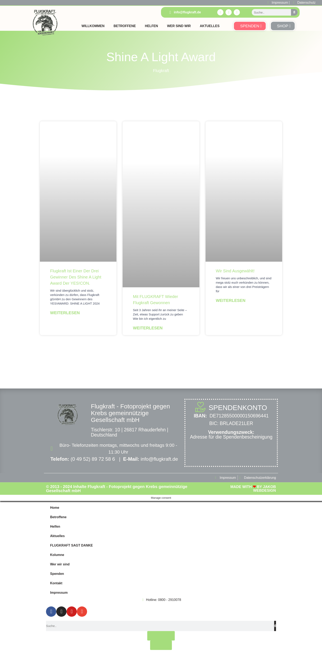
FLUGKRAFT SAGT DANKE (71, 545)
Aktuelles (210, 26)
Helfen (151, 26)
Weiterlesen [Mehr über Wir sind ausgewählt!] (230, 300)
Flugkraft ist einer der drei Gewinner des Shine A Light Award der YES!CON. (75, 277)
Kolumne (57, 555)
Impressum (59, 592)
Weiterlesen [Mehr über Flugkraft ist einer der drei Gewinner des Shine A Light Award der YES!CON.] (65, 313)
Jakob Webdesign (264, 489)
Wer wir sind (60, 564)
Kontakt (56, 583)
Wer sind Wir (179, 26)
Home (54, 507)
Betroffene (125, 26)
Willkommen (93, 26)
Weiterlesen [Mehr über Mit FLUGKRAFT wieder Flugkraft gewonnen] (147, 328)
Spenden (57, 573)
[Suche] (294, 12)
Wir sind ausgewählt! (235, 271)
